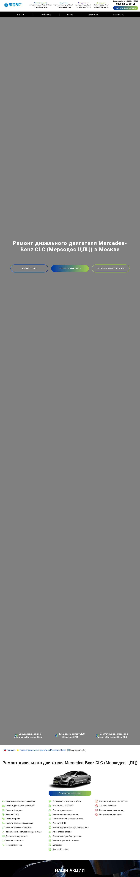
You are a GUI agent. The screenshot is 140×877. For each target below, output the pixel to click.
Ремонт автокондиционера (65, 814)
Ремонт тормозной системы (66, 840)
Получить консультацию (125, 8)
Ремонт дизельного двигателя (20, 805)
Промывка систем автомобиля (67, 801)
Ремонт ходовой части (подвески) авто (71, 827)
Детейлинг (57, 845)
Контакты (118, 14)
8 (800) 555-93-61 (125, 4)
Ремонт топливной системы (19, 827)
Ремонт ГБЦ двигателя (63, 805)
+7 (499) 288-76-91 (40, 7)
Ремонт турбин (13, 819)
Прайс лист (46, 14)
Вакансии (93, 14)
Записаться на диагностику (111, 810)
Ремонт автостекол (15, 840)
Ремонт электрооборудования (67, 836)
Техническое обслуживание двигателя (24, 832)
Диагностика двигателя (17, 836)
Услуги (20, 14)
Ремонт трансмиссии (62, 832)
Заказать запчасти (107, 805)
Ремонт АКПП (59, 823)
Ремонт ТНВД (12, 814)
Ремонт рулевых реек (63, 810)
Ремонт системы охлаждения (19, 823)
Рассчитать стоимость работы (113, 801)
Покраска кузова (14, 845)
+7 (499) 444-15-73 (83, 7)
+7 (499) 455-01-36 (63, 7)
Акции (70, 14)
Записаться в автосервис (70, 793)
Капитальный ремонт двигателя (20, 801)
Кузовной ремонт (61, 849)
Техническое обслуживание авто (68, 819)
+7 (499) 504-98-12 (101, 7)
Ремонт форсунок (14, 810)
